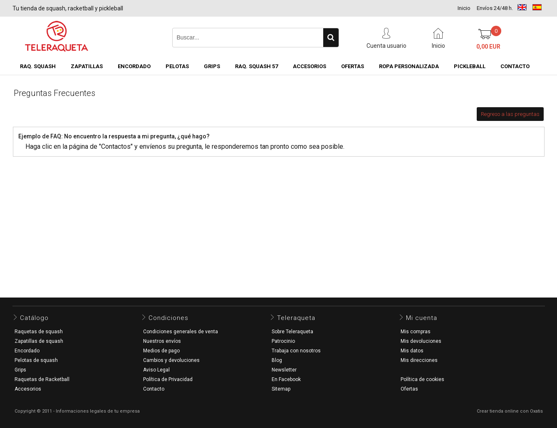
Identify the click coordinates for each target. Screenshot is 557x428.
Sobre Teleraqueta (292, 332)
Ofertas (409, 389)
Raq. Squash (38, 66)
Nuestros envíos (162, 341)
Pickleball (469, 66)
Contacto (153, 389)
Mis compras (416, 332)
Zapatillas (87, 66)
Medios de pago (161, 351)
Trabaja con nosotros (296, 351)
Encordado (134, 66)
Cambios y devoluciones (171, 360)
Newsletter (284, 370)
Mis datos (412, 351)
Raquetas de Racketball (42, 379)
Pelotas (177, 66)
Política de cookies (422, 379)
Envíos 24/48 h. (495, 8)
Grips (212, 66)
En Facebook (286, 379)
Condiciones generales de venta (180, 332)
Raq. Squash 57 (256, 66)
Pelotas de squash (36, 360)
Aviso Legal (156, 370)
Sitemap (281, 389)
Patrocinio (283, 341)
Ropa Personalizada (409, 66)
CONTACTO (515, 66)
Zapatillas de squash (39, 341)
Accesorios (309, 66)
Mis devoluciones (421, 341)
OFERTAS (352, 66)
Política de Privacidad (168, 379)
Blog (277, 360)
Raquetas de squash (39, 332)
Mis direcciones (419, 360)
